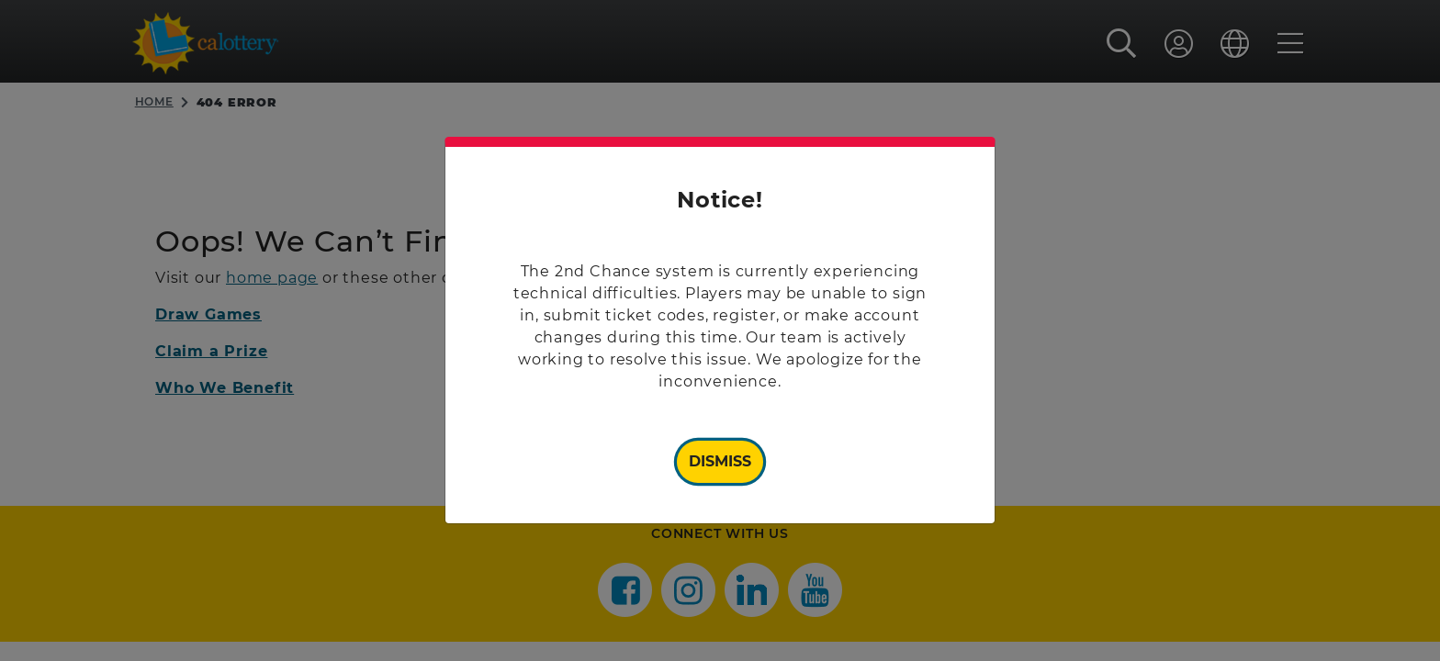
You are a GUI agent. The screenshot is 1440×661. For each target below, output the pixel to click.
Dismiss (720, 461)
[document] (720, 330)
